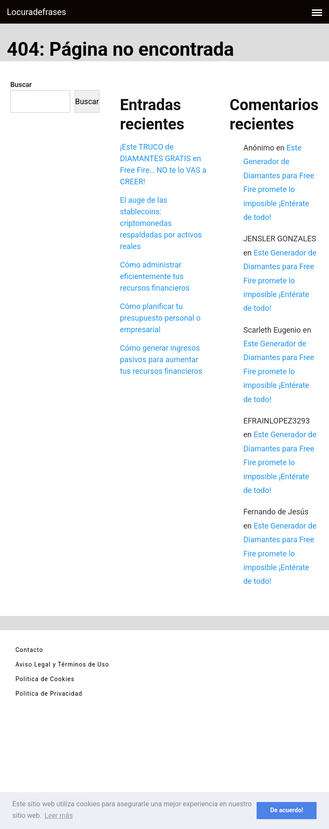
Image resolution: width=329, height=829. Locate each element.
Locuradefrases (36, 12)
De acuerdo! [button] (286, 810)
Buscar (21, 85)
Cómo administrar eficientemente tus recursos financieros (155, 276)
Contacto (29, 649)
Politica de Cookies (45, 679)
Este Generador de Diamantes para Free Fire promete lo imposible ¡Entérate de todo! (280, 280)
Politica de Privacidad (48, 693)
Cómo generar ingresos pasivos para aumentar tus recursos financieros (161, 359)
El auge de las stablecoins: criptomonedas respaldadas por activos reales (161, 223)
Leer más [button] (59, 815)
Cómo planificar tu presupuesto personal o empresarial (160, 318)
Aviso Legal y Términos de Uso (62, 664)
